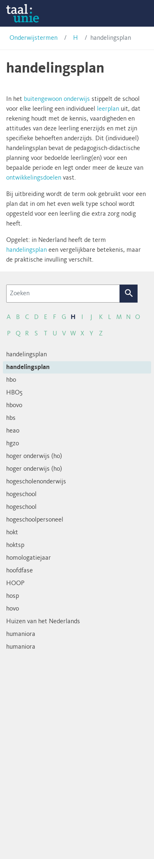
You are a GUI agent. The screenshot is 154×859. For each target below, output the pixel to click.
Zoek (129, 293)
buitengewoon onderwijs (57, 99)
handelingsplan (26, 250)
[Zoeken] (63, 294)
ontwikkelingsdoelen (33, 178)
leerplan (108, 109)
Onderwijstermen (33, 38)
